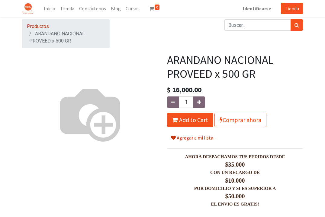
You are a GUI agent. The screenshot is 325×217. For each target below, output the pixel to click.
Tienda (292, 8)
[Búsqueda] (297, 25)
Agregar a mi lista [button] (192, 138)
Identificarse (257, 8)
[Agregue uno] (199, 102)
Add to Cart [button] (190, 120)
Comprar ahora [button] (240, 120)
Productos (38, 26)
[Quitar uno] (173, 102)
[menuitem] (49, 8)
